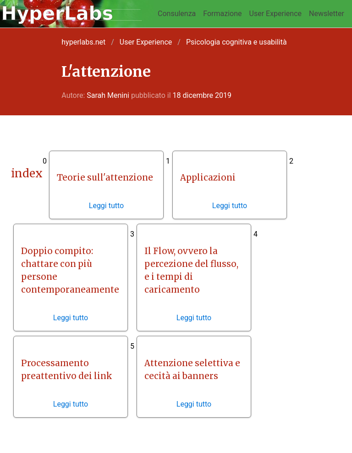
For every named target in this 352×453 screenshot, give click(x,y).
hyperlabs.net (83, 42)
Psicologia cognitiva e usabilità (236, 42)
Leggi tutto (106, 205)
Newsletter (326, 13)
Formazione (222, 13)
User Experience (275, 13)
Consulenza (177, 13)
